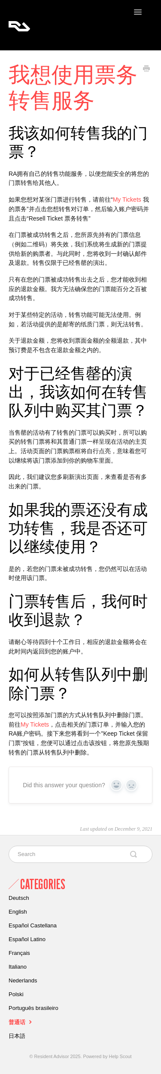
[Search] (80, 854)
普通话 (21, 1021)
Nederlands (23, 980)
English (18, 911)
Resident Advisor (51, 1056)
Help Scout (120, 1056)
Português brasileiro (33, 1008)
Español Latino (27, 939)
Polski (16, 994)
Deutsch (19, 898)
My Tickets (127, 199)
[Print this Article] (146, 69)
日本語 (17, 1036)
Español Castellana (33, 925)
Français (19, 953)
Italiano (18, 967)
